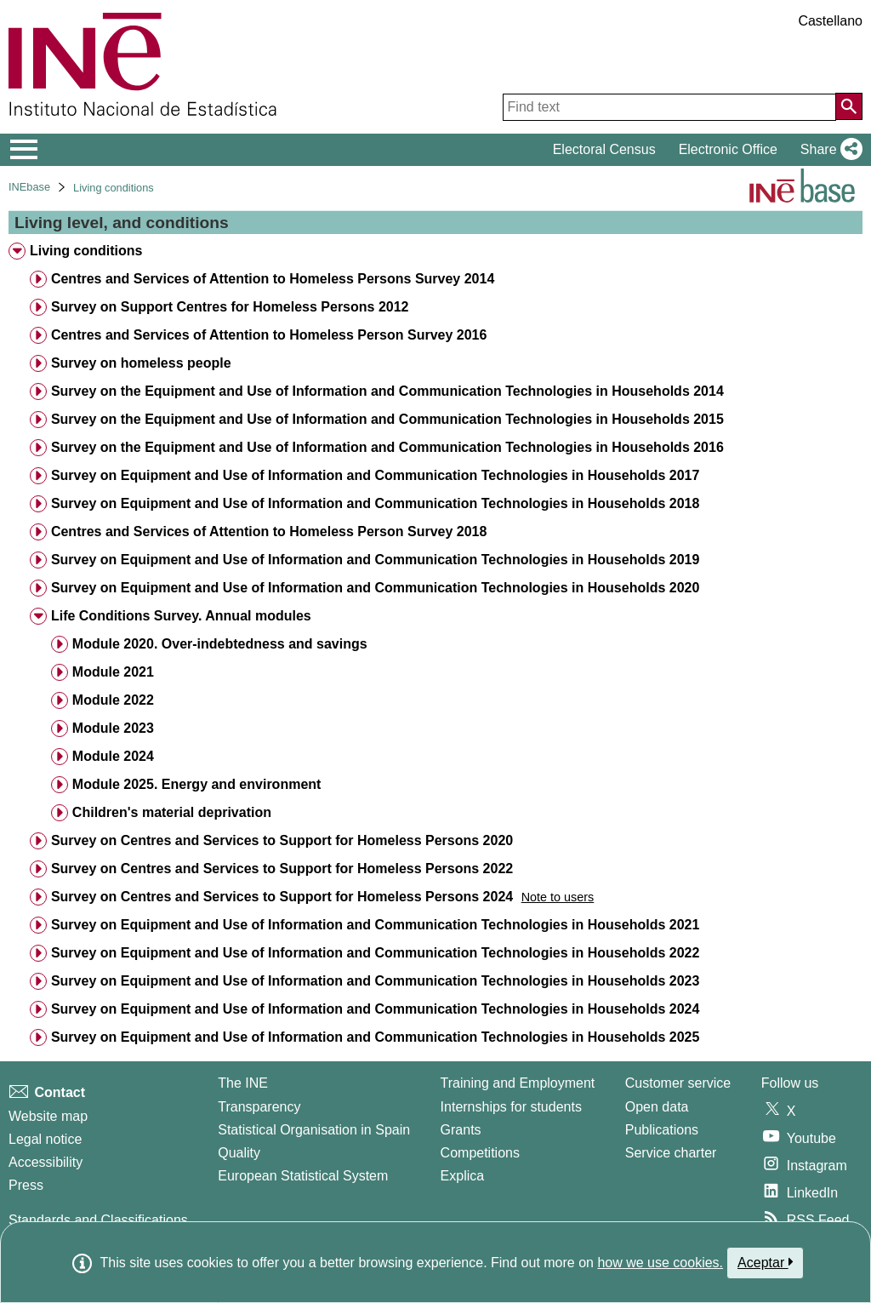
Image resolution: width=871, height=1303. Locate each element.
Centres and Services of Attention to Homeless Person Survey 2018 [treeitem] (269, 531)
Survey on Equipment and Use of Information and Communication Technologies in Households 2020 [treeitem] (375, 587)
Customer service (678, 1083)
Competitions (480, 1153)
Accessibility (46, 1162)
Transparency (259, 1107)
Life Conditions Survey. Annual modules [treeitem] (181, 616)
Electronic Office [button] (728, 149)
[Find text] (669, 107)
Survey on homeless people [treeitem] (141, 363)
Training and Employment (518, 1083)
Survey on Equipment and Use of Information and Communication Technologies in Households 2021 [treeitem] (375, 924)
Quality (239, 1153)
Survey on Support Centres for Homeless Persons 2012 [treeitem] (230, 307)
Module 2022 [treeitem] (113, 700)
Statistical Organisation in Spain (314, 1130)
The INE (243, 1083)
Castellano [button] (830, 21)
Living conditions (113, 187)
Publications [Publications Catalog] (661, 1130)
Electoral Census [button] (604, 149)
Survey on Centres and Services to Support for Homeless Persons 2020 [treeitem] (282, 840)
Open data (657, 1107)
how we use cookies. (660, 1262)
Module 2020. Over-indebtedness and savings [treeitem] (219, 644)
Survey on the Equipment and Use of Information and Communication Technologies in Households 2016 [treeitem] (387, 447)
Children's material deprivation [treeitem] (171, 812)
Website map (48, 1116)
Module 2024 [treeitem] (113, 756)
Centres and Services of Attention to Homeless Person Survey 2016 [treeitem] (269, 335)
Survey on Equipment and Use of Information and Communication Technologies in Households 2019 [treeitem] (375, 559)
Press (26, 1185)
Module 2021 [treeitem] (113, 672)
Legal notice (45, 1139)
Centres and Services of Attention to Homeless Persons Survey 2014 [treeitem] (272, 278)
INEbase (29, 186)
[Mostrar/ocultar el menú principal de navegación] (24, 149)
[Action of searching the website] (848, 106)
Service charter (671, 1153)
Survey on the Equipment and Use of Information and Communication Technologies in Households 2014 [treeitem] (387, 391)
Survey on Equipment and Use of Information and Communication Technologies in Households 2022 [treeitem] (375, 953)
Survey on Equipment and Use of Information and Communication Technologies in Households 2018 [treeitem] (375, 503)
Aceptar (765, 1262)
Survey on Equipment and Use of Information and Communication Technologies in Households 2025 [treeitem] (375, 1037)
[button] (828, 149)
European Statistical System (303, 1176)
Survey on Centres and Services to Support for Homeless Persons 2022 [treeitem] (282, 868)
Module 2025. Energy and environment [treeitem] (197, 784)
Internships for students (511, 1107)
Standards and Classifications (98, 1220)
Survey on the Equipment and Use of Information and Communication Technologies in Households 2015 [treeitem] (387, 419)
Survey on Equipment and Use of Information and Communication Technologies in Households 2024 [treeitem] (375, 1009)
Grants (461, 1130)
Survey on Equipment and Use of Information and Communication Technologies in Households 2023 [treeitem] (375, 981)
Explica (463, 1176)
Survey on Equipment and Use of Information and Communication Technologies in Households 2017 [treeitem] (375, 475)
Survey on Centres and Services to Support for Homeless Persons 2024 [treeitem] (282, 896)
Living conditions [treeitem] (86, 250)
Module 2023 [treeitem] (113, 728)
